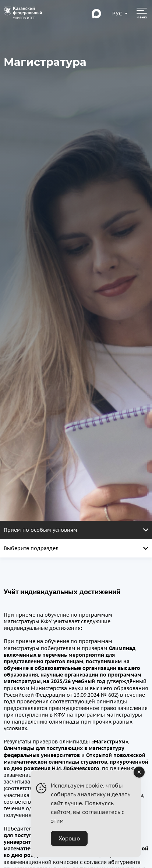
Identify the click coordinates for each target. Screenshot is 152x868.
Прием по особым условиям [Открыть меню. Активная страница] (76, 530)
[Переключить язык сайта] (117, 13)
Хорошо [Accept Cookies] (69, 838)
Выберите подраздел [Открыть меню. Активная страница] (76, 548)
